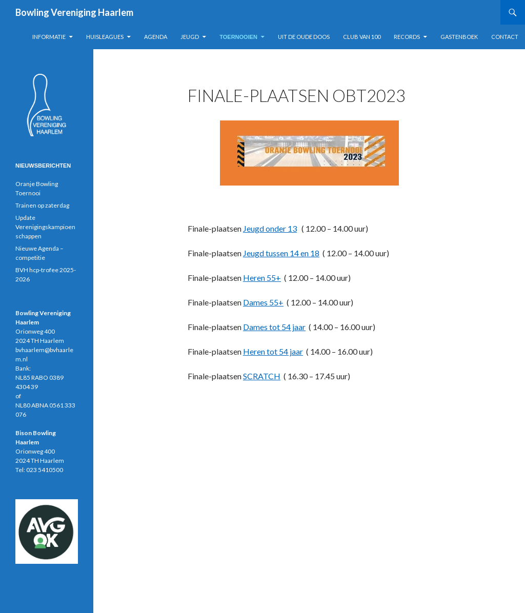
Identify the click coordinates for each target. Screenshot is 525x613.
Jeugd (189, 36)
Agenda (155, 36)
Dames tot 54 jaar (274, 327)
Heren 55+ (262, 277)
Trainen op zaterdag (42, 205)
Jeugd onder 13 (270, 228)
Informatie (49, 36)
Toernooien (238, 37)
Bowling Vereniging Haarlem (74, 12)
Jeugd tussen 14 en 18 (281, 253)
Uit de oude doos (304, 36)
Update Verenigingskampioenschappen (45, 227)
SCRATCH (261, 376)
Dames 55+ (263, 302)
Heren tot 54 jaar (273, 351)
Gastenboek (459, 36)
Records (407, 36)
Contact (504, 36)
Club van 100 (361, 36)
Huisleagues (105, 36)
